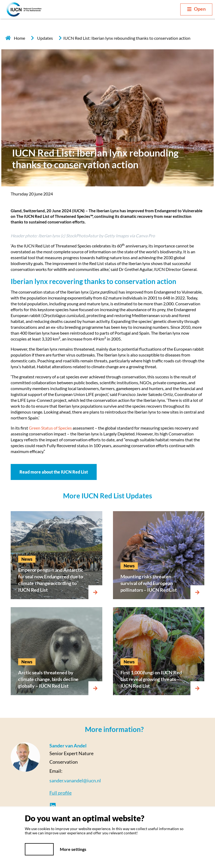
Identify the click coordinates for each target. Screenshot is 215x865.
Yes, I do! (39, 849)
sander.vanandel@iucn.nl (75, 780)
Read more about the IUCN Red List (53, 471)
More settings (73, 849)
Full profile (60, 793)
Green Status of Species (50, 427)
